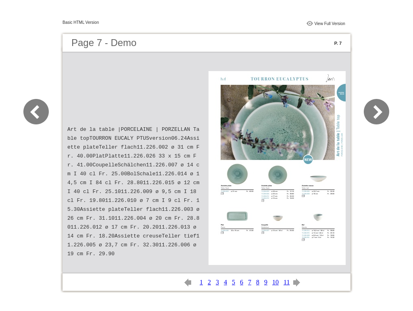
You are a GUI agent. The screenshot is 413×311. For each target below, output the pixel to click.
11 (287, 282)
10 (275, 282)
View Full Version (329, 23)
